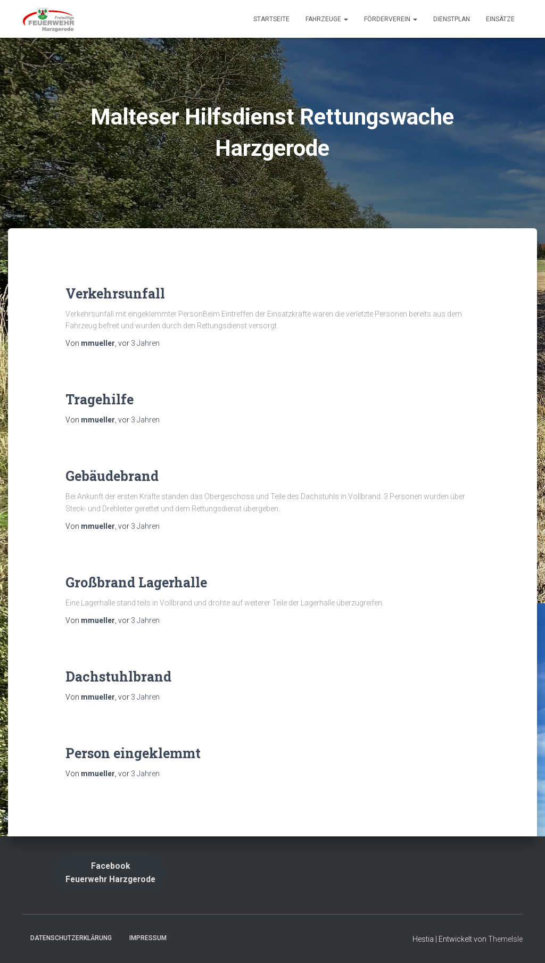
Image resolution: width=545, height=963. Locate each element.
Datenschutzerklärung (71, 938)
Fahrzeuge (326, 19)
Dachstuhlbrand (118, 676)
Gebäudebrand (112, 476)
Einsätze (500, 19)
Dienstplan (451, 19)
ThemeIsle (505, 939)
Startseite (271, 19)
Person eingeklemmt (133, 753)
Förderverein (390, 19)
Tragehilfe (99, 399)
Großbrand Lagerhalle (136, 582)
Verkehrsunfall (115, 293)
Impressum (148, 938)
